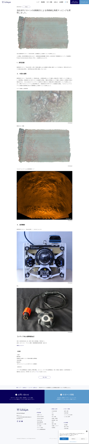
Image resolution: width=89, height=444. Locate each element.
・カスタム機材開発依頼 (40, 429)
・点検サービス (39, 414)
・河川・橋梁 (53, 416)
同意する (64, 438)
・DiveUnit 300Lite (40, 418)
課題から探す (54, 408)
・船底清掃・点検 (54, 420)
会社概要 (66, 422)
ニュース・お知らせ (32, 387)
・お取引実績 (65, 428)
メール (36, 371)
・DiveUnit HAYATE (40, 416)
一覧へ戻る (44, 377)
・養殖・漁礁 (53, 423)
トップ (37, 2)
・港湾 (52, 422)
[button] (86, 431)
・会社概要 (65, 424)
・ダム (52, 412)
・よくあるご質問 (66, 416)
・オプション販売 (39, 427)
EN (67, 2)
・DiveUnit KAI (39, 420)
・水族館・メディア (54, 425)
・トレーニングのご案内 (67, 414)
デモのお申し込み (84, 2)
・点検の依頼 (65, 412)
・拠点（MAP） (66, 426)
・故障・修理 (65, 411)
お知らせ (56, 2)
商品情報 (39, 412)
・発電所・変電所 (54, 418)
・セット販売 (38, 425)
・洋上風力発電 (54, 411)
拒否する (73, 438)
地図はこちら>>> (20, 345)
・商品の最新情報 (39, 422)
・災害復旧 (53, 427)
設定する (83, 438)
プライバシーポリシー (72, 441)
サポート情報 (67, 408)
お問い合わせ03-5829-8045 (74, 2)
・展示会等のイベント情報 (41, 423)
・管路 (52, 414)
